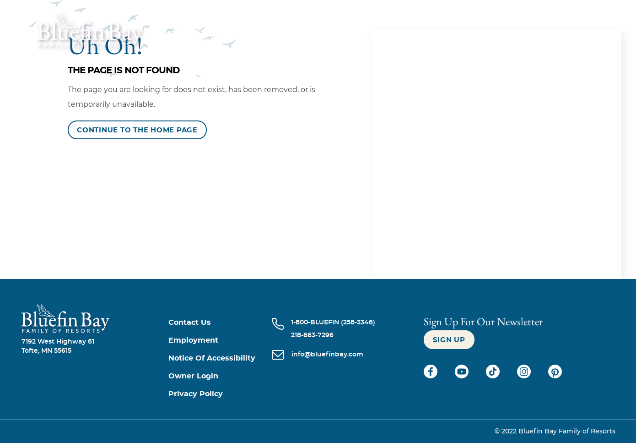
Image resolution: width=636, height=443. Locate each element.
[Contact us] (220, 322)
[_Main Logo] (76, 36)
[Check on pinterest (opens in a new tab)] (555, 376)
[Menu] (598, 35)
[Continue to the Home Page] (137, 129)
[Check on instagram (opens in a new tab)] (525, 376)
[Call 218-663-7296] (333, 335)
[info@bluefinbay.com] (327, 355)
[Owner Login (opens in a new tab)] (220, 376)
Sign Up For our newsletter (483, 321)
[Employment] (220, 340)
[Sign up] (449, 339)
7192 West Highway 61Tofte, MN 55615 (58, 346)
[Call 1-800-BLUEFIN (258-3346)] (333, 322)
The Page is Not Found (124, 70)
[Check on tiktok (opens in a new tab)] (493, 376)
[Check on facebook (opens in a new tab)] (431, 376)
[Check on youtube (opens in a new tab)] (462, 376)
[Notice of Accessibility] (220, 358)
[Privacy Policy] (220, 394)
